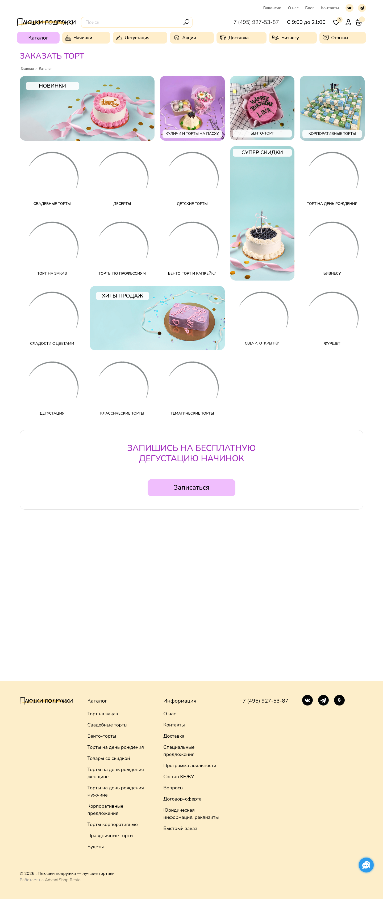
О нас (293, 8)
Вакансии (272, 8)
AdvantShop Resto (63, 880)
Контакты (330, 8)
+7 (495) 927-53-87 (263, 700)
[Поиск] (186, 22)
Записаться (192, 487)
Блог (309, 8)
